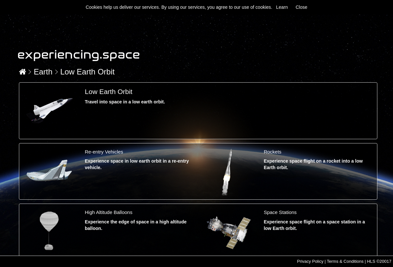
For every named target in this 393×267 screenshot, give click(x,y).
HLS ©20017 (379, 261)
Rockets (272, 151)
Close (301, 7)
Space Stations (280, 212)
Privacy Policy (310, 261)
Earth (43, 71)
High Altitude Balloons (108, 212)
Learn (282, 7)
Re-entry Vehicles (104, 151)
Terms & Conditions (345, 261)
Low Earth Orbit (87, 71)
